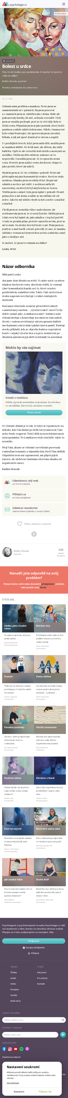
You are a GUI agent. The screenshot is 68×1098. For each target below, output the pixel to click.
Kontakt (41, 983)
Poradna (14, 989)
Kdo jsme (41, 972)
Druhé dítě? (42, 879)
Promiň (8, 676)
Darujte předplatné (34, 947)
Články (13, 972)
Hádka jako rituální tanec (15, 627)
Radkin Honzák (21, 551)
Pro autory (42, 978)
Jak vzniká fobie (13, 879)
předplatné (47, 584)
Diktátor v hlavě (45, 778)
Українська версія (11, 1056)
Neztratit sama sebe (48, 828)
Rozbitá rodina (12, 778)
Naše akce (15, 1000)
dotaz (43, 587)
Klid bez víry (43, 625)
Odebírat (63, 1035)
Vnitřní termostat (46, 727)
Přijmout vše (45, 1091)
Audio (13, 978)
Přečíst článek (34, 412)
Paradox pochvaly (14, 727)
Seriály (13, 995)
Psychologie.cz (14, 4)
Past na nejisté (12, 828)
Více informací (13, 1083)
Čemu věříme (43, 676)
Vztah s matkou (17, 398)
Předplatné (33, 941)
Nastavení (19, 1091)
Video (13, 983)
